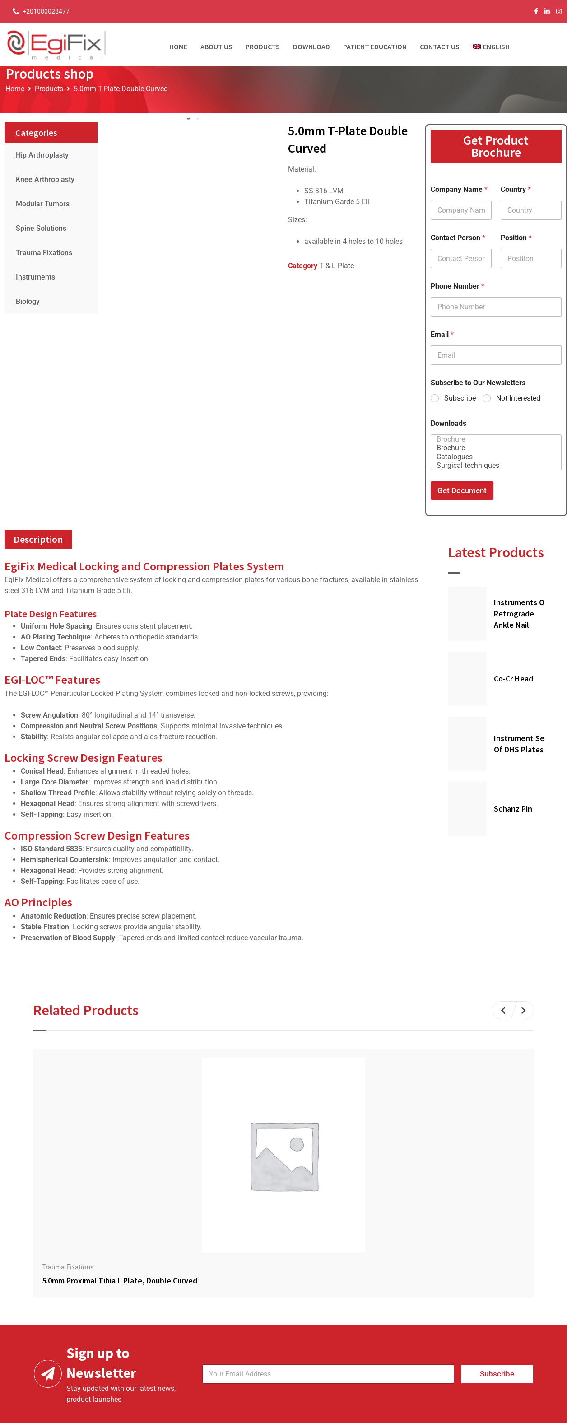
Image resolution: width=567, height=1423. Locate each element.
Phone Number (457, 286)
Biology (28, 301)
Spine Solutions (41, 228)
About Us (216, 46)
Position (516, 237)
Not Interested (518, 398)
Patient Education (375, 46)
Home (178, 46)
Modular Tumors (43, 204)
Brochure (493, 439)
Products (263, 46)
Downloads (448, 423)
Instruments (35, 277)
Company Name (459, 189)
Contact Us (440, 46)
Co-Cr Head (513, 678)
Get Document (462, 490)
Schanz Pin (513, 808)
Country (516, 189)
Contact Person (458, 237)
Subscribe (460, 398)
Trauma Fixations (44, 252)
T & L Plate (336, 265)
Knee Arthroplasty (45, 179)
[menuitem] (494, 44)
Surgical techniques (493, 465)
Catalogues (493, 457)
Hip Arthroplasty (42, 155)
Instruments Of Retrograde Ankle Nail (521, 613)
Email (442, 334)
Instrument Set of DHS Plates (521, 744)
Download (311, 46)
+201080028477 (46, 11)
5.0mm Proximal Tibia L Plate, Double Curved (119, 1280)
